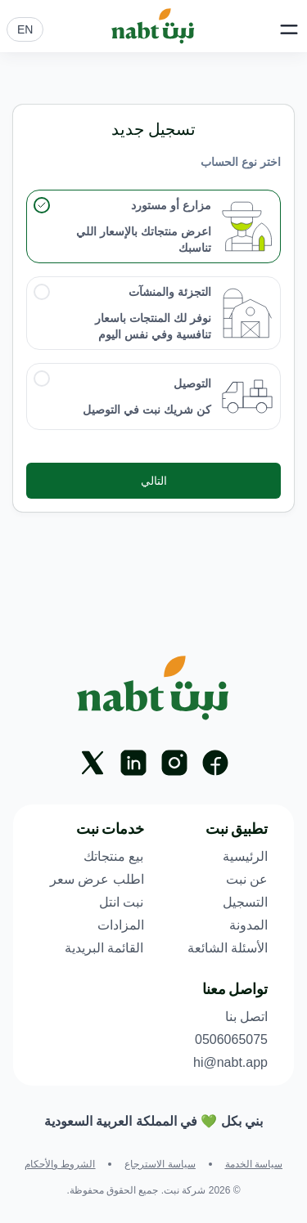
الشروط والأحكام (60, 1164)
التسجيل (245, 902)
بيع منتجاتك (113, 856)
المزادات (120, 925)
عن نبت (247, 879)
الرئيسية (245, 856)
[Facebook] (215, 762)
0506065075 (231, 1039)
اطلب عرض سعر (97, 879)
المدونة (248, 925)
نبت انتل (121, 902)
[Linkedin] (133, 762)
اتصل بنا (246, 1017)
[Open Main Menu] (289, 29)
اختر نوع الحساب (241, 161)
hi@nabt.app (230, 1062)
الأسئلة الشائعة (227, 948)
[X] (92, 762)
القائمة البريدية (104, 948)
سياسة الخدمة (253, 1164)
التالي (154, 480)
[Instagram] (174, 762)
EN (25, 29)
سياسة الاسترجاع (159, 1164)
